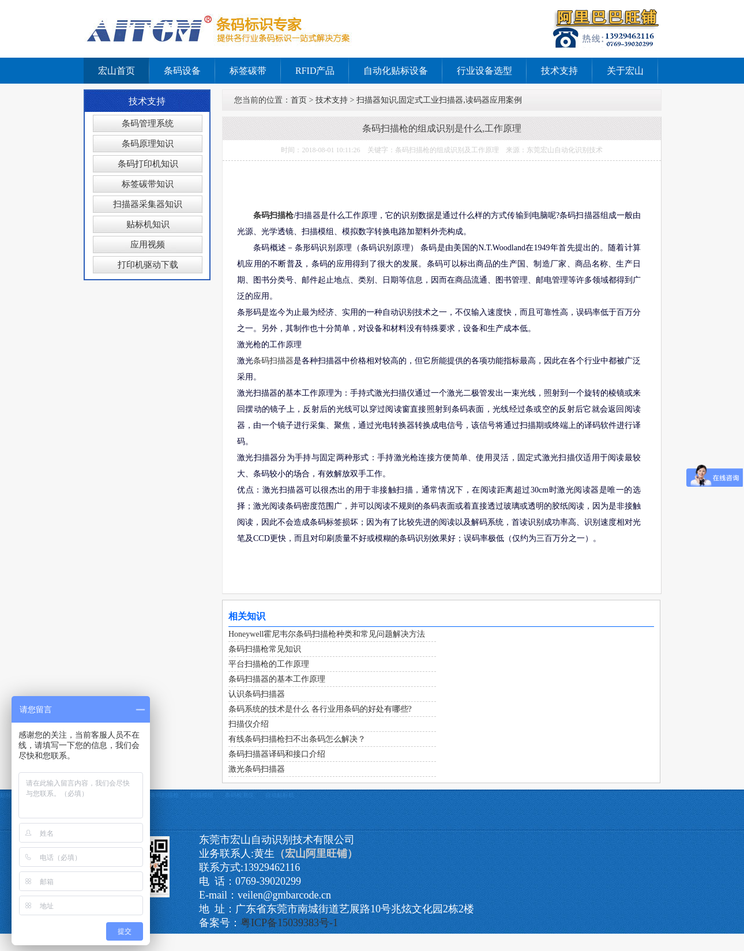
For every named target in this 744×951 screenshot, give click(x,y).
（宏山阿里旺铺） (316, 853)
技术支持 (559, 71)
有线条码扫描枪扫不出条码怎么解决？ (297, 739)
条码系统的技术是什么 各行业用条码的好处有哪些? (320, 709)
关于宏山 (625, 71)
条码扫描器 (273, 360)
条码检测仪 (239, 795)
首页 (299, 100)
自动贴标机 (279, 795)
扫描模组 (201, 795)
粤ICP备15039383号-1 (289, 923)
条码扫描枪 (273, 215)
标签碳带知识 (148, 184)
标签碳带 (248, 71)
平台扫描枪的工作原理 (268, 664)
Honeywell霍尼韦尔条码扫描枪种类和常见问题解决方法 (326, 634)
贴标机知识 (148, 224)
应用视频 (147, 244)
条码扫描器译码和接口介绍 (276, 754)
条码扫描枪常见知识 (264, 649)
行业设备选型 (484, 71)
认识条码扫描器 (256, 694)
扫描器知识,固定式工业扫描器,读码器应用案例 (439, 100)
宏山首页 (116, 71)
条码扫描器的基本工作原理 (276, 679)
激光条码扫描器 (256, 769)
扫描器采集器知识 (147, 204)
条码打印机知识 (148, 163)
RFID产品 (315, 71)
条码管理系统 (148, 123)
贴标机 (8, 795)
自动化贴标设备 (395, 71)
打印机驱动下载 (148, 264)
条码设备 (182, 71)
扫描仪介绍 (248, 724)
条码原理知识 (148, 143)
